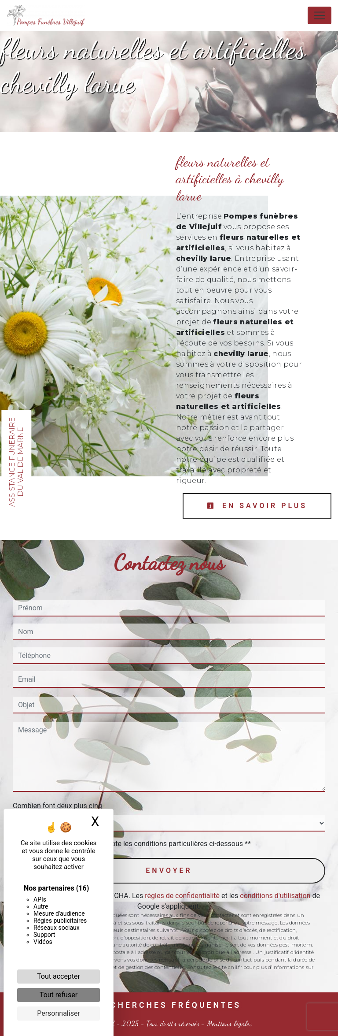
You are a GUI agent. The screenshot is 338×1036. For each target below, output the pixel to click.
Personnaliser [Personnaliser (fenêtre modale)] (58, 1013)
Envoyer (169, 870)
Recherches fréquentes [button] (169, 1005)
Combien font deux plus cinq (57, 806)
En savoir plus (257, 505)
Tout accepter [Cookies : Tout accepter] (58, 976)
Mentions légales (228, 1023)
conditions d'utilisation (275, 895)
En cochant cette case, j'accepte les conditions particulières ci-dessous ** (136, 843)
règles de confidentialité (182, 895)
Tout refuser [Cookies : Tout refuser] (58, 995)
